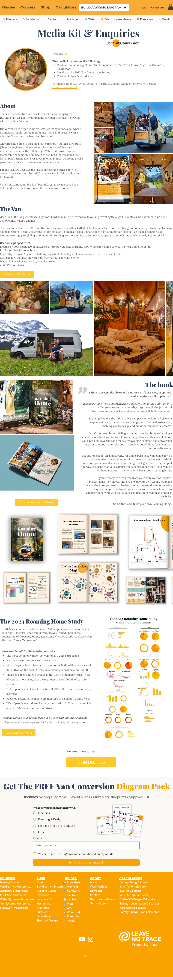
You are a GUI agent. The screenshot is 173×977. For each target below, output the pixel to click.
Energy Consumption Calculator (131, 903)
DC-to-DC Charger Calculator (131, 899)
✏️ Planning (70, 886)
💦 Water (68, 903)
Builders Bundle (46, 890)
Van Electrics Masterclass (12, 886)
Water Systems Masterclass (12, 899)
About (94, 882)
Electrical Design (47, 920)
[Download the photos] (17, 274)
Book (40, 882)
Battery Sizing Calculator (131, 882)
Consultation (44, 916)
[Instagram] (90, 939)
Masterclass (44, 903)
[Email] (85, 845)
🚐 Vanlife (69, 920)
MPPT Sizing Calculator (131, 895)
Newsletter (96, 890)
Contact (95, 895)
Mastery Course (9, 882)
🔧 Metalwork (71, 891)
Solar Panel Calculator (131, 886)
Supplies (42, 912)
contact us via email (64, 87)
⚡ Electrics (70, 895)
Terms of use (98, 903)
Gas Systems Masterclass (12, 903)
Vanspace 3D (44, 899)
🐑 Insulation (71, 899)
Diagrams (43, 907)
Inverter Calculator (130, 890)
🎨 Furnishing (71, 916)
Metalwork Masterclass (12, 907)
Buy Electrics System (49, 886)
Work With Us (99, 886)
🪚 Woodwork (71, 912)
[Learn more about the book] (36, 502)
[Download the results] (18, 732)
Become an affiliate (102, 899)
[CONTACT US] (91, 762)
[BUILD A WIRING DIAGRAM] (104, 7)
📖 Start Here (71, 882)
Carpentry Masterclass (12, 890)
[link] (170, 7)
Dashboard (43, 895)
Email (38, 838)
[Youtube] (82, 939)
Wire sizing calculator (131, 907)
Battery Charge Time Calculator (131, 912)
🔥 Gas (67, 908)
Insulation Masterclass (12, 895)
